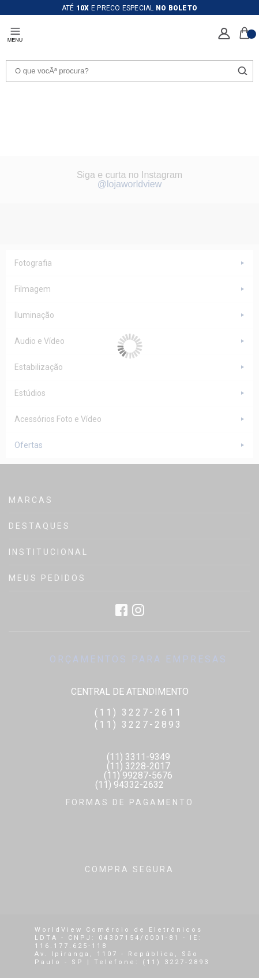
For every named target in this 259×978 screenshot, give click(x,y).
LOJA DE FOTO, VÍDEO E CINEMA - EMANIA (83, 35)
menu (15, 40)
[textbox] (129, 71)
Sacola (244, 33)
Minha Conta (224, 34)
